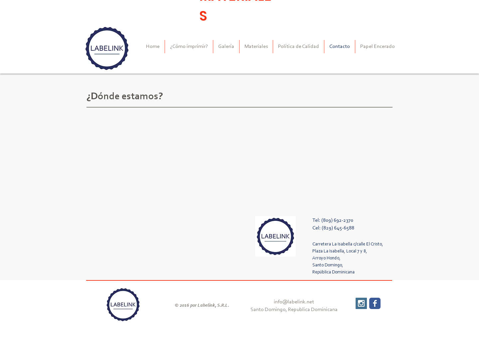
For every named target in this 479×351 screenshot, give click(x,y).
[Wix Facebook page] (375, 303)
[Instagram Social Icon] (361, 303)
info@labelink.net (294, 302)
